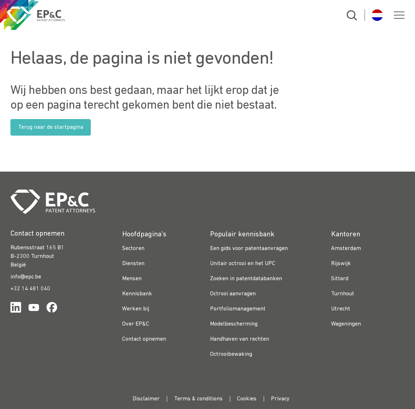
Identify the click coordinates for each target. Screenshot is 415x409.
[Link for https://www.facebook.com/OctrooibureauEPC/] (51, 309)
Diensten (133, 264)
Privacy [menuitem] (280, 399)
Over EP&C (135, 324)
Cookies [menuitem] (246, 399)
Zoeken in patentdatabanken (246, 279)
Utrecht (340, 309)
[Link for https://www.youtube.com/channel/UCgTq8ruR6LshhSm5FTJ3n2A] (33, 309)
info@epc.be (25, 277)
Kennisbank (137, 294)
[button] (399, 15)
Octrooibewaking (231, 354)
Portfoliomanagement (237, 309)
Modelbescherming (234, 324)
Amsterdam (346, 248)
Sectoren (133, 248)
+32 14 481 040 (30, 289)
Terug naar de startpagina (50, 127)
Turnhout (342, 294)
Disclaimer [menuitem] (146, 399)
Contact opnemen (144, 339)
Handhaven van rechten (239, 339)
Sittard (339, 279)
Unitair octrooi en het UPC (242, 264)
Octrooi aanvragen (233, 294)
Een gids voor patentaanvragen (249, 248)
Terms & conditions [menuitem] (198, 399)
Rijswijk (341, 264)
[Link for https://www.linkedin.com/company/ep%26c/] (15, 309)
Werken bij (135, 309)
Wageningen (346, 324)
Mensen (132, 279)
